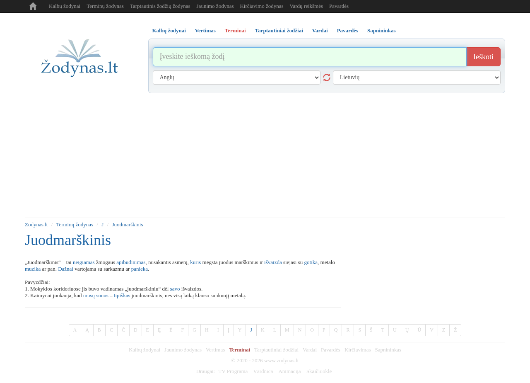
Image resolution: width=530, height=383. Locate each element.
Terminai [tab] (235, 30)
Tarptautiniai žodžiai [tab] (279, 30)
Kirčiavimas (357, 350)
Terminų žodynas (105, 6)
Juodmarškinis (127, 224)
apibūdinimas (130, 262)
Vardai (310, 350)
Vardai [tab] (320, 30)
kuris (195, 262)
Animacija (289, 371)
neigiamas (84, 262)
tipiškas (122, 295)
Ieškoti (483, 57)
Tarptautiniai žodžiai (276, 350)
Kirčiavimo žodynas (261, 6)
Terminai (239, 350)
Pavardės (339, 6)
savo (175, 289)
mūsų (89, 295)
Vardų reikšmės (306, 6)
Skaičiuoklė (319, 371)
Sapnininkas (388, 350)
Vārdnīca (263, 371)
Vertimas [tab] (205, 30)
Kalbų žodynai (64, 6)
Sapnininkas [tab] (381, 30)
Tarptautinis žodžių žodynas (160, 6)
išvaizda (273, 262)
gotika (311, 262)
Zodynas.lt (36, 224)
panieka (139, 269)
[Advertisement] (265, 155)
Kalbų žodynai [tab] (169, 30)
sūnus (102, 295)
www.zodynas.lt (281, 360)
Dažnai (65, 269)
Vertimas (215, 350)
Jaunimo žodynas (215, 6)
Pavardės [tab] (347, 30)
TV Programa (233, 371)
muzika (33, 269)
